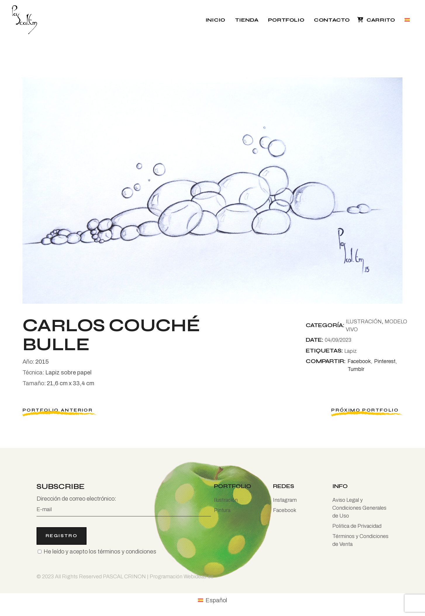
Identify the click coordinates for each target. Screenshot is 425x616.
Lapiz (350, 351)
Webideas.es (198, 576)
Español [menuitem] (216, 600)
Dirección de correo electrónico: (124, 505)
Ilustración (226, 500)
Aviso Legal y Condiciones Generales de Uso (359, 508)
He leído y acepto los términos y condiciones (100, 551)
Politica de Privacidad (356, 526)
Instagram (285, 500)
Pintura (222, 510)
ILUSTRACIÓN (364, 322)
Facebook (284, 510)
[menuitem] (407, 19)
